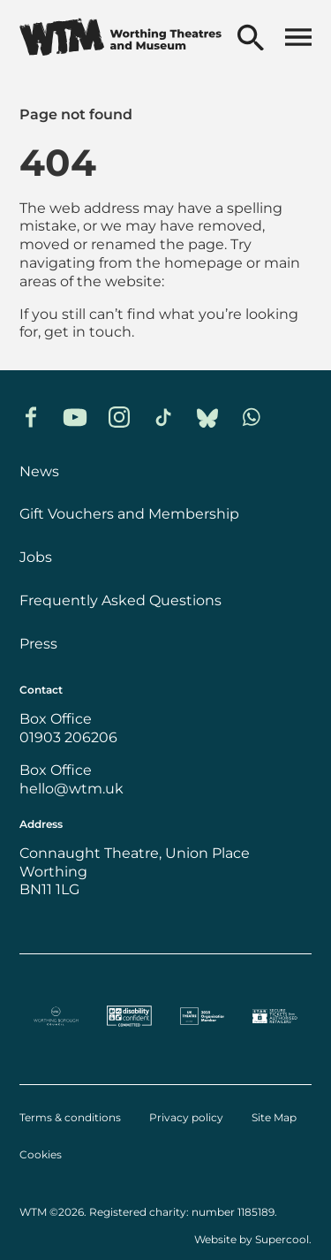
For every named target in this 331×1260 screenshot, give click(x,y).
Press (38, 643)
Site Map (274, 1118)
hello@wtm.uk (71, 788)
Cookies (40, 1155)
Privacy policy (186, 1118)
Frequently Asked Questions (120, 600)
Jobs (35, 557)
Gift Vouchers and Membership (129, 513)
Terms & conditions (70, 1118)
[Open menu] (298, 39)
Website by (251, 1239)
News (39, 471)
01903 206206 (68, 737)
